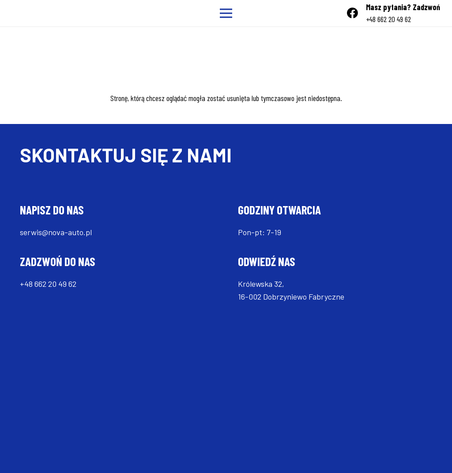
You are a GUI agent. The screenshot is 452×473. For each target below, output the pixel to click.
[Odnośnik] (18, 13)
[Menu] (226, 13)
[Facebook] (352, 13)
